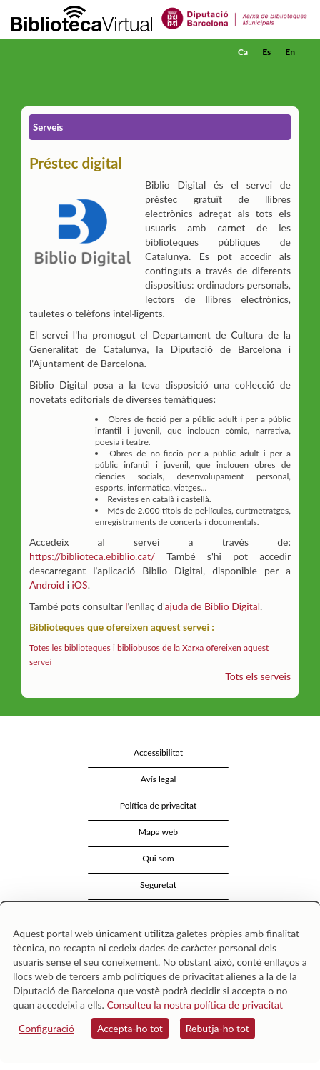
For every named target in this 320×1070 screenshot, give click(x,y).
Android (46, 585)
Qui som (158, 858)
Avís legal (158, 779)
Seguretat (158, 884)
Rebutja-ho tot (217, 1028)
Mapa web (158, 831)
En (290, 51)
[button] (289, 73)
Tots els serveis (258, 676)
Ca (243, 51)
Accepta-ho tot (130, 1028)
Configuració (46, 1028)
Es (266, 51)
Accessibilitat (158, 752)
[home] (82, 52)
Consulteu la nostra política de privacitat (194, 1005)
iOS (80, 585)
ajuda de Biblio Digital (212, 606)
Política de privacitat (158, 805)
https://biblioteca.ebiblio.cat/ (92, 556)
